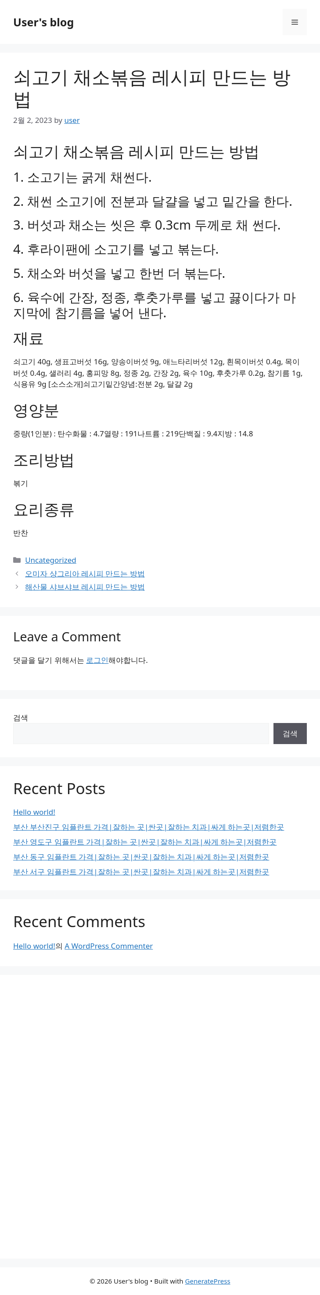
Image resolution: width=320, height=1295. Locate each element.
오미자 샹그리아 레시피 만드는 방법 (85, 573)
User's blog (43, 21)
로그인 (97, 660)
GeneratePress (207, 1281)
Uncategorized (50, 560)
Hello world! (34, 812)
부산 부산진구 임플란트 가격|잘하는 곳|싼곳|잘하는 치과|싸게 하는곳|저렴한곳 (148, 827)
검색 (20, 717)
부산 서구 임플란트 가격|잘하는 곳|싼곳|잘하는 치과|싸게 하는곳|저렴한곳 (141, 872)
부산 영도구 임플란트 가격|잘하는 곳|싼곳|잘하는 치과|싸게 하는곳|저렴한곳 (145, 842)
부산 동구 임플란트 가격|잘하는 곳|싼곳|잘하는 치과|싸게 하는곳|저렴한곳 (141, 857)
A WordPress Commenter (109, 946)
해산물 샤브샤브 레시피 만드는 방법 (85, 587)
